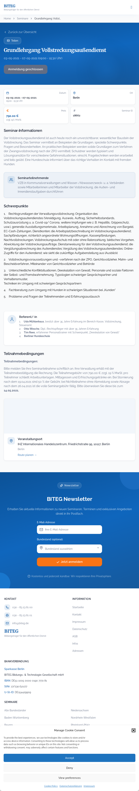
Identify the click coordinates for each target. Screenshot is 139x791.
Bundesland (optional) (50, 539)
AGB (74, 636)
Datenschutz (79, 629)
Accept (69, 758)
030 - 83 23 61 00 (22, 607)
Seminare (22, 18)
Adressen (77, 650)
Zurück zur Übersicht (20, 32)
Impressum (89, 786)
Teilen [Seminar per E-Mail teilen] (12, 40)
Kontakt (76, 614)
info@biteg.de (20, 623)
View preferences (69, 778)
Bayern (8, 724)
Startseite (78, 607)
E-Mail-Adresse (46, 522)
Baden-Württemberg (16, 717)
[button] (133, 730)
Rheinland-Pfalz (80, 724)
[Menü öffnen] (131, 7)
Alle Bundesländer (15, 710)
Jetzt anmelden (69, 562)
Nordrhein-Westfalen (83, 717)
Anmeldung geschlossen (25, 69)
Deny (69, 768)
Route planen (31, 455)
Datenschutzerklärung (71, 786)
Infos (75, 643)
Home (7, 18)
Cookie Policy (51, 786)
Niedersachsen (80, 710)
